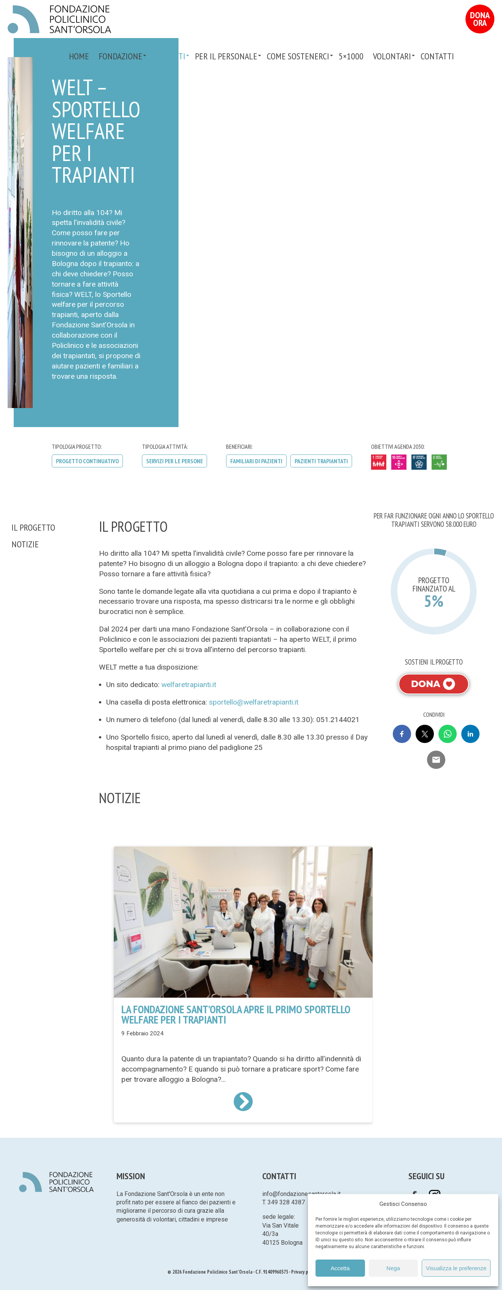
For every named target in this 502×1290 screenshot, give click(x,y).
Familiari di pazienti (256, 461)
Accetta (340, 1268)
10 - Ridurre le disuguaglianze (398, 462)
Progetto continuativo (87, 461)
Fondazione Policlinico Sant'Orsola (59, 19)
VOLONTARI (392, 56)
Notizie (25, 544)
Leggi (243, 1101)
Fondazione (120, 56)
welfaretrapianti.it (188, 684)
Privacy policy (304, 1272)
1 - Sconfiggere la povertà (378, 462)
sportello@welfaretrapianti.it (253, 702)
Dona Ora (480, 19)
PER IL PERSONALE (226, 56)
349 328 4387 (286, 1202)
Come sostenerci (298, 56)
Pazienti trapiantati (321, 461)
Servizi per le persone (174, 461)
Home (79, 56)
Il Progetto (33, 527)
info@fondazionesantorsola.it (301, 1194)
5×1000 (351, 56)
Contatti (437, 56)
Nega (393, 1268)
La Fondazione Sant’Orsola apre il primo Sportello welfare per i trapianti (236, 1014)
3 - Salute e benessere (439, 462)
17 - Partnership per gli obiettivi (419, 462)
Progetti (168, 56)
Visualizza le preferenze (456, 1268)
